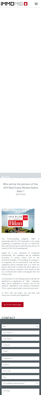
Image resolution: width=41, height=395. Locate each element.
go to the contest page (12, 305)
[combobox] (20, 326)
